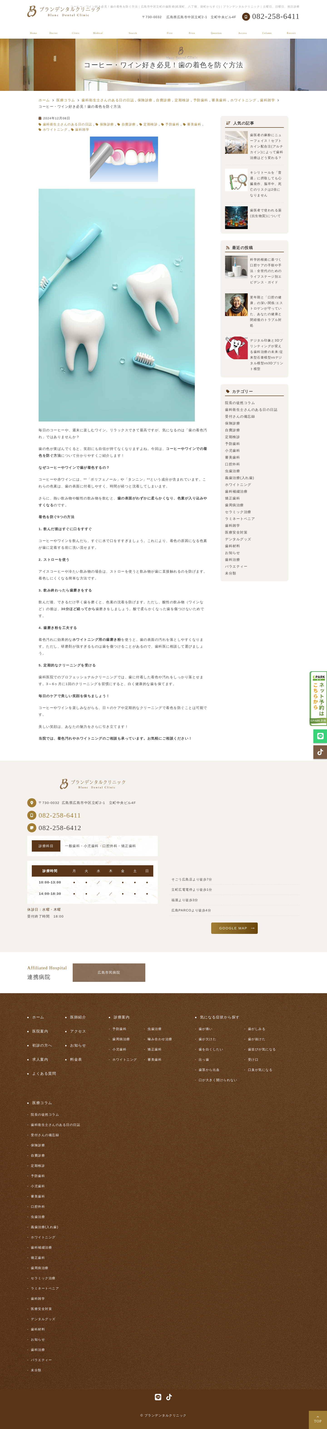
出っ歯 (204, 1059)
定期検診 (151, 124)
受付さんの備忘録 (240, 416)
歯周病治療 (234, 505)
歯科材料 (232, 546)
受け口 (253, 1059)
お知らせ (232, 553)
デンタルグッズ (238, 539)
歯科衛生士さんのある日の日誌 (67, 124)
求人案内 (291, 29)
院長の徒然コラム (240, 403)
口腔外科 (232, 464)
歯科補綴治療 (236, 491)
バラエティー (236, 566)
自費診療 (129, 124)
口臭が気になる (260, 1070)
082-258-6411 (60, 815)
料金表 (192, 29)
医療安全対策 (236, 532)
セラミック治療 (238, 512)
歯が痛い (206, 1029)
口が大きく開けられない (218, 1080)
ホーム (33, 29)
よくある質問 (216, 29)
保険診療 (107, 124)
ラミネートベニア (240, 519)
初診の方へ (169, 29)
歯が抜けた (257, 1039)
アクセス (242, 29)
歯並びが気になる (262, 1049)
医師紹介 (53, 29)
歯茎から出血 (209, 1070)
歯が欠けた (207, 1039)
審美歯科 (194, 124)
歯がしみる (257, 1029)
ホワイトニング (55, 129)
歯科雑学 (82, 129)
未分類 (230, 573)
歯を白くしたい (211, 1049)
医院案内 (75, 29)
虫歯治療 (232, 471)
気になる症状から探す (133, 29)
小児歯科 (232, 450)
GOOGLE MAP (233, 928)
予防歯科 (172, 124)
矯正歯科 (232, 498)
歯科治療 (232, 559)
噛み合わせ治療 (160, 1039)
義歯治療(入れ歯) (239, 478)
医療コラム (267, 29)
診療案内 (98, 29)
